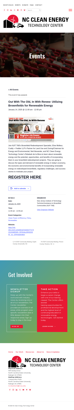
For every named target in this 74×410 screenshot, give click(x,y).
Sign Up (15, 326)
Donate (25, 5)
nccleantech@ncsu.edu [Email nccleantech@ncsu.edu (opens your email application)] (17, 386)
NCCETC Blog (8, 5)
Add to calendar (20, 188)
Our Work (19, 352)
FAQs (32, 5)
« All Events (13, 90)
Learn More (47, 326)
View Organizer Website (45, 210)
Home (10, 352)
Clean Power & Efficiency (17, 218)
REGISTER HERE (24, 177)
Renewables (12, 220)
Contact (38, 5)
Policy (29, 218)
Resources (30, 352)
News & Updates (53, 352)
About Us (40, 352)
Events (18, 5)
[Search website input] (32, 10)
